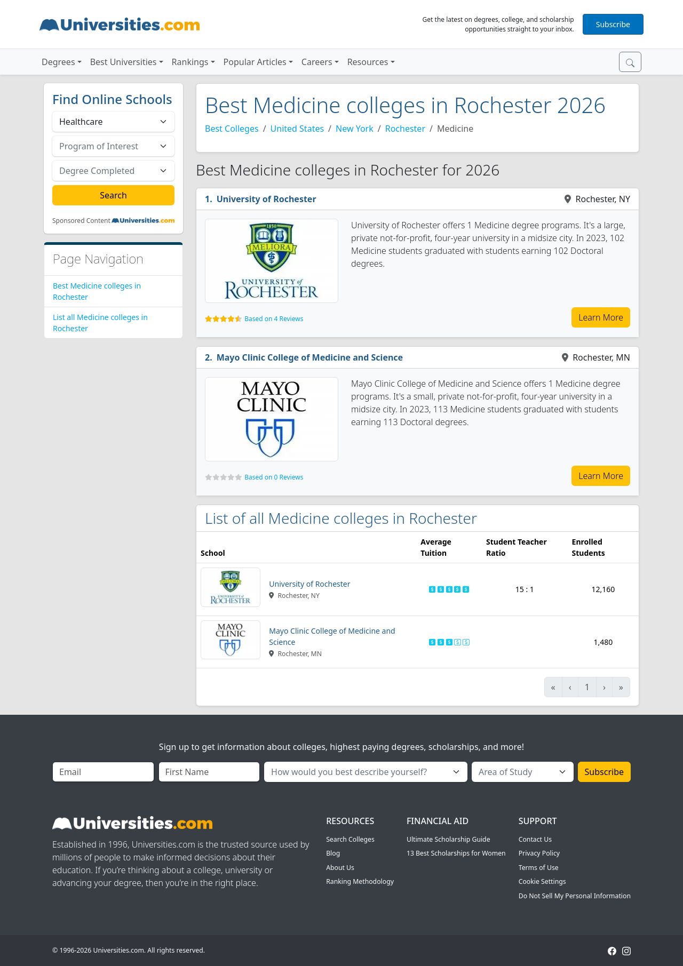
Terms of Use (539, 867)
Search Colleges (350, 839)
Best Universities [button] (123, 62)
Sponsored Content (81, 221)
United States (297, 128)
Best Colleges (232, 128)
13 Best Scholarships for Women (456, 853)
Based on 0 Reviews (273, 477)
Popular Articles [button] (255, 62)
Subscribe (613, 24)
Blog (333, 853)
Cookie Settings (542, 881)
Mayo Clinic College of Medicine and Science (310, 357)
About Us (340, 867)
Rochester (405, 128)
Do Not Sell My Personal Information (575, 895)
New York (355, 128)
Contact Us (535, 839)
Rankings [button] (190, 62)
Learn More (600, 317)
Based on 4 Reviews (273, 318)
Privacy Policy (539, 853)
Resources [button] (367, 62)
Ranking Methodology (360, 881)
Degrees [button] (58, 62)
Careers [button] (316, 62)
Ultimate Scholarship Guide (448, 839)
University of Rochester (266, 199)
